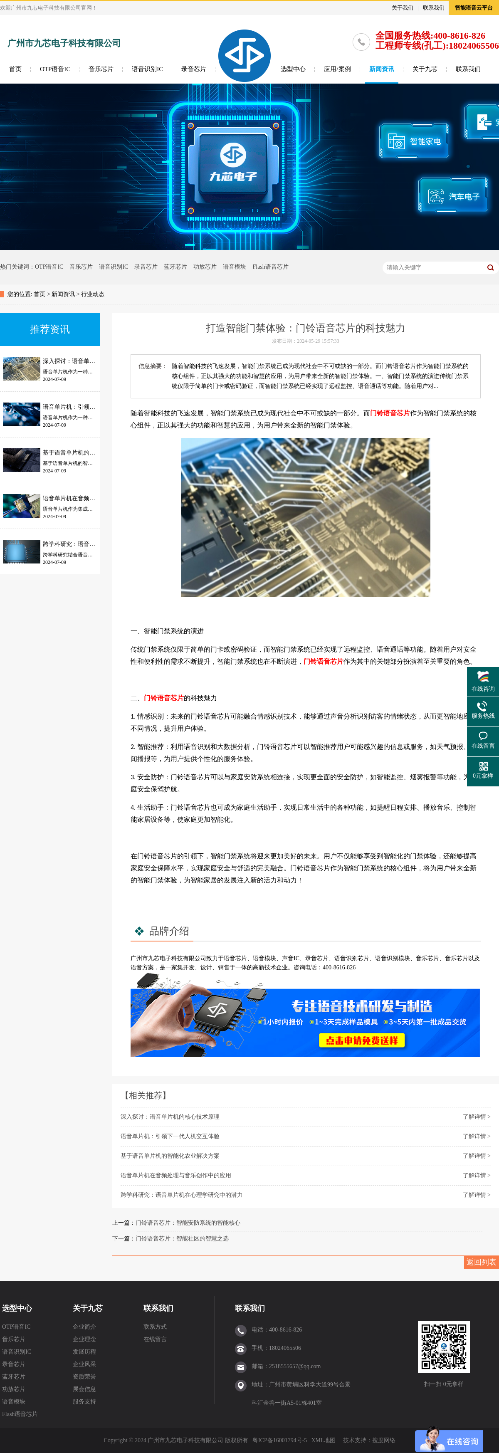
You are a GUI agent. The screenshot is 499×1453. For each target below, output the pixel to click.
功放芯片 (205, 267)
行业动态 (92, 294)
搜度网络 (383, 1440)
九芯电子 (159, 958)
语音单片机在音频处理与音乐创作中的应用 (176, 1175)
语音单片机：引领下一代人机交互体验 (170, 1136)
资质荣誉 (84, 1377)
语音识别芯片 (351, 958)
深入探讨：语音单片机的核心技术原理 (170, 1117)
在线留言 (155, 1339)
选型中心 (293, 69)
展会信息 (84, 1389)
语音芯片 (235, 958)
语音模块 (234, 267)
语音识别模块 (392, 958)
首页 (15, 69)
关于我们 (402, 8)
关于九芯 (425, 69)
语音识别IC (147, 69)
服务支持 (84, 1402)
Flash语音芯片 (270, 267)
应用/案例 (337, 69)
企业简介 (84, 1327)
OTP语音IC (55, 69)
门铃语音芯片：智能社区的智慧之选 (182, 1239)
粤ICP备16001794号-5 (279, 1440)
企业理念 (84, 1339)
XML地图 (323, 1440)
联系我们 (434, 8)
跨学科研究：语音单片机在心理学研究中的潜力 (182, 1195)
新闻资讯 (381, 69)
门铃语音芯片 (390, 413)
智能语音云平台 (474, 8)
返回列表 (482, 1262)
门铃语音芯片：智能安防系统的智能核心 (188, 1223)
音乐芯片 (101, 69)
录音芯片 (193, 69)
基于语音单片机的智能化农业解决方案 (170, 1156)
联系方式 (155, 1327)
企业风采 (84, 1364)
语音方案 (142, 967)
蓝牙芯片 (175, 267)
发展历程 (84, 1352)
